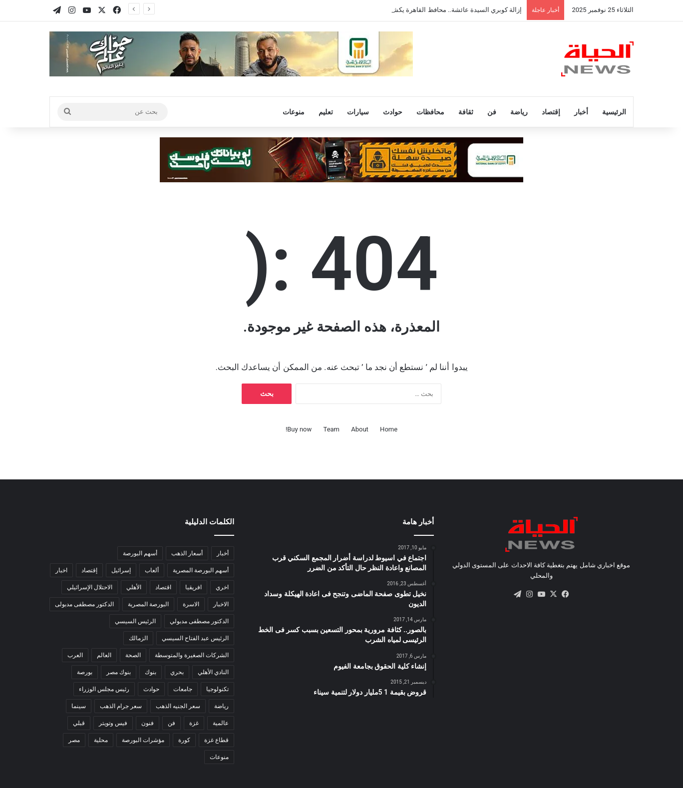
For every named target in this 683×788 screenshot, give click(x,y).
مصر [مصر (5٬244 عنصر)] (74, 740)
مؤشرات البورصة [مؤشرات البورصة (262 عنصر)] (143, 740)
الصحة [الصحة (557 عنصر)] (133, 655)
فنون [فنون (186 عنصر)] (147, 723)
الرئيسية (614, 112)
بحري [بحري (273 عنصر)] (177, 672)
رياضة (519, 112)
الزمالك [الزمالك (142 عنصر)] (138, 638)
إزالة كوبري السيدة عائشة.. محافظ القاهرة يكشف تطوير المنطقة (433, 9)
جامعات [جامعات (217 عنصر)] (182, 689)
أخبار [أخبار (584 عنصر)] (223, 553)
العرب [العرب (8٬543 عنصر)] (75, 655)
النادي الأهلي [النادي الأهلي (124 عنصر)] (213, 672)
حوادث (392, 112)
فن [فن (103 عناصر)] (171, 723)
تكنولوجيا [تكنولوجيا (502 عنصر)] (217, 689)
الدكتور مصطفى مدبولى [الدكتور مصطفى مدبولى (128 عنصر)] (84, 604)
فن (491, 112)
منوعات (294, 112)
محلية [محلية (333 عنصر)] (101, 740)
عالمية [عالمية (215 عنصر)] (221, 723)
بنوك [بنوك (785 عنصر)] (150, 672)
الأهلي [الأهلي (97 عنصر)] (133, 587)
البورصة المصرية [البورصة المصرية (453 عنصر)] (148, 604)
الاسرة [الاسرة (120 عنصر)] (191, 604)
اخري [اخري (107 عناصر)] (222, 587)
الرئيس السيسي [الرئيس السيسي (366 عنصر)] (135, 621)
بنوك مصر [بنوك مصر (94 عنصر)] (118, 672)
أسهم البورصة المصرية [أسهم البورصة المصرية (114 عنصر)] (201, 570)
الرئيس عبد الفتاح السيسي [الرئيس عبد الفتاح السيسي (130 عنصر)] (195, 638)
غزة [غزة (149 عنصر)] (194, 723)
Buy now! (299, 429)
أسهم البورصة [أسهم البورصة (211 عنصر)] (140, 553)
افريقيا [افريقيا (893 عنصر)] (193, 587)
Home (388, 429)
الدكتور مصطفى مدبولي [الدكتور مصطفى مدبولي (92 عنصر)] (199, 621)
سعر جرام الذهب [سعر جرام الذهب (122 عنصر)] (121, 706)
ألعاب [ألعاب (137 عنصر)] (152, 570)
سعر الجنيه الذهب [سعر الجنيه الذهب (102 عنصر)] (178, 706)
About (359, 429)
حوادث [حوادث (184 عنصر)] (151, 689)
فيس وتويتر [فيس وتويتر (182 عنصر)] (113, 723)
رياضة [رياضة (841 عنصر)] (221, 706)
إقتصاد (551, 112)
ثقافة (465, 112)
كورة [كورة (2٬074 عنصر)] (184, 740)
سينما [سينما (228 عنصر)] (78, 706)
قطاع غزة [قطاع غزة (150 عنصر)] (216, 740)
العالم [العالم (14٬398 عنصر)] (104, 655)
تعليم (326, 112)
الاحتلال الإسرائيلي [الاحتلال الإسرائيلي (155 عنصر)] (89, 587)
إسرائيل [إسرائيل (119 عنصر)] (121, 570)
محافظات (430, 112)
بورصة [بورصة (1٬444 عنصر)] (84, 672)
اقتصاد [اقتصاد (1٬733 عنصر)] (163, 587)
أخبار (581, 112)
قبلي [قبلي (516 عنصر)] (79, 723)
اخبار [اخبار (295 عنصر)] (61, 570)
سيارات (358, 112)
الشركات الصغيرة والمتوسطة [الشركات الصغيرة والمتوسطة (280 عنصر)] (192, 655)
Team (332, 429)
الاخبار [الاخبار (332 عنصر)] (221, 604)
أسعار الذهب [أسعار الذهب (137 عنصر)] (187, 553)
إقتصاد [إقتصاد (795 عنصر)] (89, 570)
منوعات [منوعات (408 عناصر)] (219, 757)
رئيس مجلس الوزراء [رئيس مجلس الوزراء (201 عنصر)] (104, 689)
